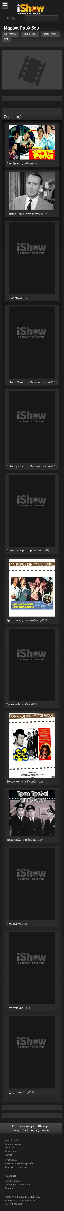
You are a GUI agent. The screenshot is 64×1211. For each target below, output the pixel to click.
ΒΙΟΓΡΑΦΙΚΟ (10, 34)
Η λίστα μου (11, 1159)
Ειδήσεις (9, 1188)
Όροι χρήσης (11, 1151)
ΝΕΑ (6, 39)
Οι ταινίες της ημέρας (16, 1167)
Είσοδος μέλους (13, 1143)
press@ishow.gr (27, 1200)
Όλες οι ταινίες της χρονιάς (19, 1163)
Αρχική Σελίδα (12, 1140)
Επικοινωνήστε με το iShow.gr (30, 1126)
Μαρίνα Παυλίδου (21, 28)
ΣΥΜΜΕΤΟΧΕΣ (30, 34)
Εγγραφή (9, 1147)
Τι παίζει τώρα (12, 1180)
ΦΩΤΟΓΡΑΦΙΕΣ (50, 34)
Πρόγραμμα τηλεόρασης (17, 1184)
